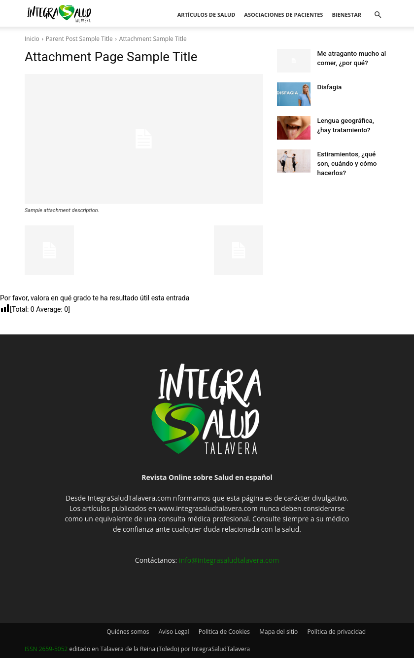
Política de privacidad (336, 631)
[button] (377, 15)
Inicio (32, 39)
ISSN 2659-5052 (46, 649)
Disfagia (328, 86)
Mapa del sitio (278, 631)
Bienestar (346, 14)
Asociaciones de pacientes (283, 14)
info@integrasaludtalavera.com (229, 560)
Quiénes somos (127, 631)
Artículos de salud (206, 14)
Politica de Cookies (224, 631)
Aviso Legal (174, 631)
